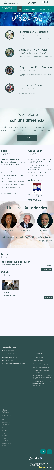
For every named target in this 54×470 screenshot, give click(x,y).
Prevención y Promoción (32, 85)
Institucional (26, 9)
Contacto (50, 9)
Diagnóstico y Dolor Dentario (35, 67)
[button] (4, 19)
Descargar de (32, 199)
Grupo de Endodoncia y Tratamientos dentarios (14, 376)
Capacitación (42, 9)
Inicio (19, 9)
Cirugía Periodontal (38, 381)
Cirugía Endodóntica (36, 175)
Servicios (34, 9)
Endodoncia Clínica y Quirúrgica (40, 172)
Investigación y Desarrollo (33, 31)
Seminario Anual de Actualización (40, 169)
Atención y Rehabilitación (33, 49)
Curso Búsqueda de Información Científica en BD (40, 166)
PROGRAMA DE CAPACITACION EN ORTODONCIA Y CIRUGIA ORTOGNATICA (41, 161)
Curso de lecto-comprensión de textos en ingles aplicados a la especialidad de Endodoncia (42, 400)
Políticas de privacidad (37, 465)
